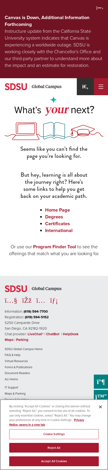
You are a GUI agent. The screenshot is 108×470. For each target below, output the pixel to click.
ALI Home (11, 379)
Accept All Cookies (54, 461)
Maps (9, 339)
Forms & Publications (18, 367)
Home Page (57, 209)
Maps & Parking (15, 393)
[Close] (100, 407)
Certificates (57, 223)
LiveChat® (35, 334)
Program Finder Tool (54, 246)
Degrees (54, 216)
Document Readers (17, 373)
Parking (22, 339)
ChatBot (53, 334)
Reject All (54, 447)
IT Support (11, 387)
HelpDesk (71, 334)
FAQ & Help (12, 355)
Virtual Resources (16, 361)
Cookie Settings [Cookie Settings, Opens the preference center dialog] (54, 434)
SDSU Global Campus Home (24, 349)
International (59, 230)
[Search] (85, 86)
